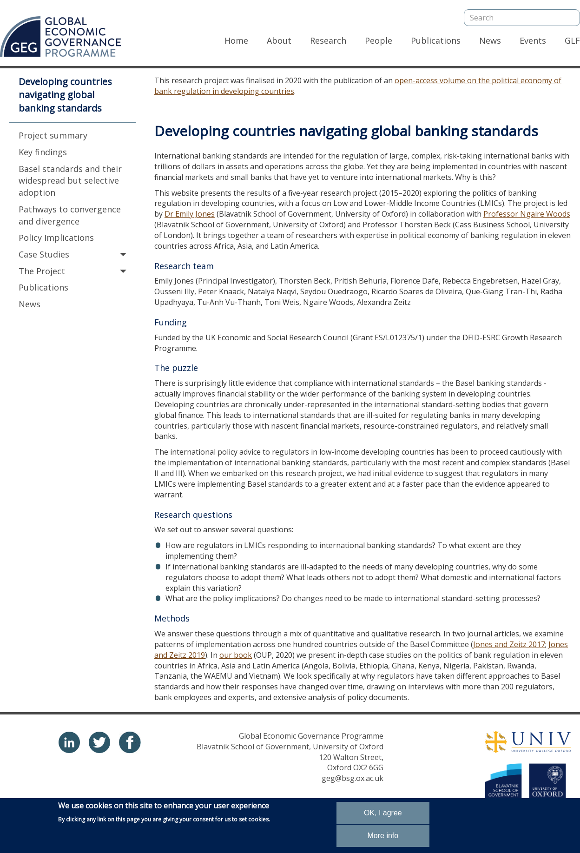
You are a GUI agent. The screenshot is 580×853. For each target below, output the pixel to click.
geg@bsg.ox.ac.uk (352, 778)
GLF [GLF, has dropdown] (572, 40)
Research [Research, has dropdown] (328, 40)
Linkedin (69, 742)
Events (533, 40)
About (279, 40)
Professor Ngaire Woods (526, 214)
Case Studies (72, 254)
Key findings (43, 152)
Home (236, 40)
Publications (436, 40)
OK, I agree (383, 813)
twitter (99, 742)
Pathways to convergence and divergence (70, 215)
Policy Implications (56, 237)
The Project (72, 271)
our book (235, 655)
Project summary (53, 135)
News (490, 40)
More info (382, 836)
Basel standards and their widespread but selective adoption (70, 180)
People (378, 40)
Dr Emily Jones (190, 214)
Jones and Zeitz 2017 (509, 644)
